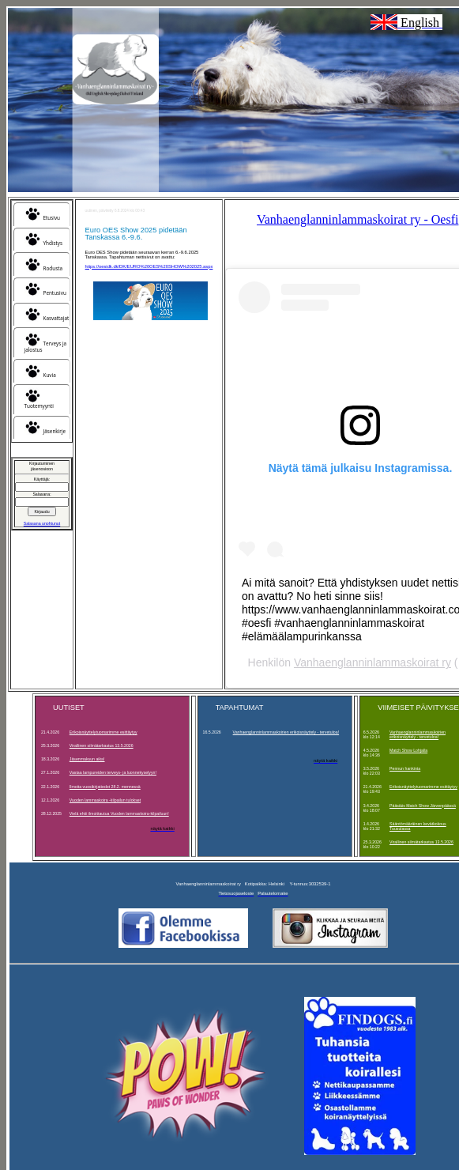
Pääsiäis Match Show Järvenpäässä (422, 805)
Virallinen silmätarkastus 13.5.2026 (102, 745)
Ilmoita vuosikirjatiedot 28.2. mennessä (105, 786)
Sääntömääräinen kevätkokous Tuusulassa (417, 826)
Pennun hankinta (404, 768)
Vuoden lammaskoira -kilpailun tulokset (105, 800)
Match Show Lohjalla (408, 750)
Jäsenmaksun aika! (87, 759)
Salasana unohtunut (42, 523)
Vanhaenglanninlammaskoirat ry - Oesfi (357, 219)
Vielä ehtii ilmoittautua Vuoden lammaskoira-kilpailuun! (119, 813)
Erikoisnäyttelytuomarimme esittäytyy (103, 732)
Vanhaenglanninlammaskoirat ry (372, 662)
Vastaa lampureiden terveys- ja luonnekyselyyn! (113, 772)
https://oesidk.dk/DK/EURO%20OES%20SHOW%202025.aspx (149, 266)
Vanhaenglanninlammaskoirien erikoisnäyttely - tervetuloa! (286, 732)
